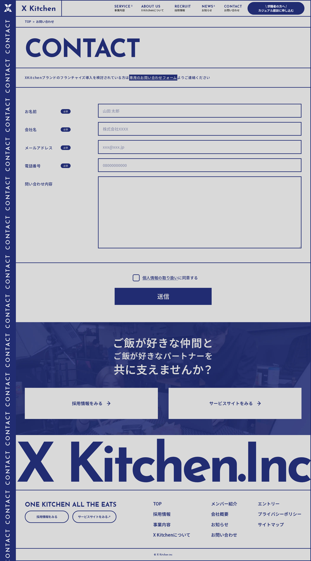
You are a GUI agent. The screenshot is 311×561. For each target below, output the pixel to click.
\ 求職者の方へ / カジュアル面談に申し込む (276, 8)
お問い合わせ (224, 535)
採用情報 (162, 514)
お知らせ (219, 524)
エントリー (269, 504)
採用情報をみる (46, 516)
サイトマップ (271, 524)
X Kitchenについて (171, 535)
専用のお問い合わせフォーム (153, 77)
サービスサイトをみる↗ (94, 516)
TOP (157, 504)
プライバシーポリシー (279, 514)
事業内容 (162, 524)
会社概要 (219, 514)
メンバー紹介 (224, 504)
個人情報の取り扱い (160, 278)
